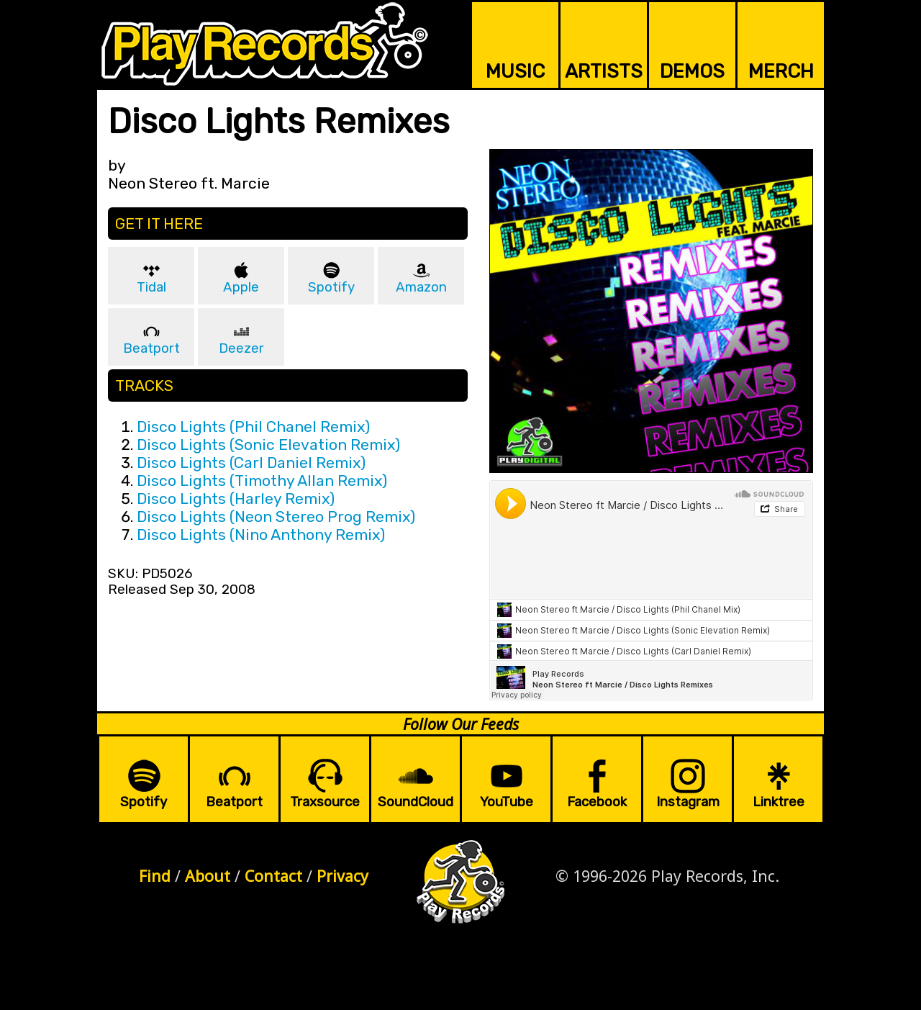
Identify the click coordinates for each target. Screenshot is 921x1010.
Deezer (241, 348)
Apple (241, 287)
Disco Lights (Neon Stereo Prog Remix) (276, 517)
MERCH (781, 71)
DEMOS (692, 71)
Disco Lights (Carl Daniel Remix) (251, 463)
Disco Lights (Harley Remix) (236, 499)
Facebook (597, 802)
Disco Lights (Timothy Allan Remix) (262, 481)
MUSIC (515, 71)
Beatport (151, 348)
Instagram (688, 802)
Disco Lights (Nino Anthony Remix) (261, 535)
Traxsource (325, 802)
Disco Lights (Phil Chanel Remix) (253, 427)
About (207, 875)
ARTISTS (604, 71)
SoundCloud (415, 802)
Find (155, 875)
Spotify (331, 287)
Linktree (778, 802)
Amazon (421, 287)
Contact (273, 875)
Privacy (342, 875)
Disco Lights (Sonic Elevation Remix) (268, 445)
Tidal (151, 287)
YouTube (506, 802)
